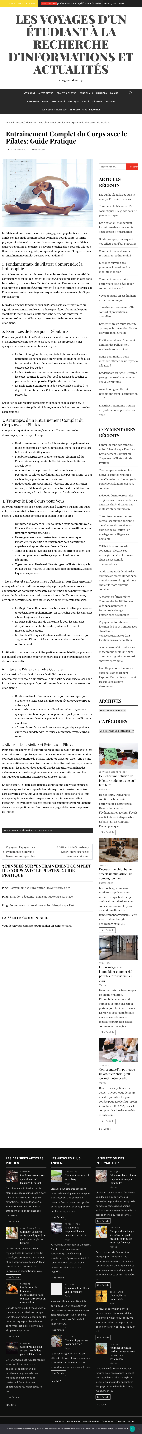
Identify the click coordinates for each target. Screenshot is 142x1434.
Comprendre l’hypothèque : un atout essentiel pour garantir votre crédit (117, 1073)
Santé (85, 101)
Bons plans (86, 93)
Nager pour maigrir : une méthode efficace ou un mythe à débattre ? (118, 361)
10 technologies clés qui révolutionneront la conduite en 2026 (118, 394)
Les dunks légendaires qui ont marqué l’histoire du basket (70, 3)
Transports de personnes (85, 110)
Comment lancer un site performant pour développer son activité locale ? (116, 284)
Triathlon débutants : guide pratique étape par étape (41, 896)
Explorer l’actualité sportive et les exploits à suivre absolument (117, 682)
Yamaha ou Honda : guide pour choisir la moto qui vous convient (117, 484)
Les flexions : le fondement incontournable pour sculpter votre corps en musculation (117, 227)
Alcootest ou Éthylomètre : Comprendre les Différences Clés (116, 601)
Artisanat (29, 93)
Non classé (58, 101)
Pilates (48, 830)
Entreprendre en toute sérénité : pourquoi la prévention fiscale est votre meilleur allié (118, 328)
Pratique (73, 101)
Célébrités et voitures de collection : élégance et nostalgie (113, 551)
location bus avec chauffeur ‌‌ (116, 640)
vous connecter (25, 925)
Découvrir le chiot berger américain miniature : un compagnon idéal (116, 873)
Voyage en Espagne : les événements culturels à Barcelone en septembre (20, 852)
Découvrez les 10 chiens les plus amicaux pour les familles (123, 1179)
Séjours (110, 101)
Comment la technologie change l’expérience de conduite (114, 610)
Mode (45, 101)
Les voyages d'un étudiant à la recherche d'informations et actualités (71, 44)
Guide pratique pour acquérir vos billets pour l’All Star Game (31, 1350)
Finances (101, 93)
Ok (132, 1429)
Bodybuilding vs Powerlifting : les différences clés (40, 888)
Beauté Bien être (66, 93)
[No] (138, 1430)
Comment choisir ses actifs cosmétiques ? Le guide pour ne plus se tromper (118, 211)
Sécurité (97, 101)
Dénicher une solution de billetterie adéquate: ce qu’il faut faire (117, 780)
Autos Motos (45, 93)
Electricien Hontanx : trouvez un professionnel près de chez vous (117, 410)
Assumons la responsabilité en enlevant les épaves (75, 1231)
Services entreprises (54, 110)
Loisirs (114, 93)
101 (107, 1128)
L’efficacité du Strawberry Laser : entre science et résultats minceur (73, 852)
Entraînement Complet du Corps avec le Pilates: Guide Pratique (115, 458)
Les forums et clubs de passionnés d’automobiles (116, 560)
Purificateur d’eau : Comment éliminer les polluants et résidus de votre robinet (117, 345)
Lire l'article (107, 832)
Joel (43, 150)
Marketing (32, 101)
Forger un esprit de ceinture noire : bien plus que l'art (42, 905)
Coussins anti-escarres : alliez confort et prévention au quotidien (117, 312)
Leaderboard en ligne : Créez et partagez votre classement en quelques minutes (118, 377)
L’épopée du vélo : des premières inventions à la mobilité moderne (114, 267)
